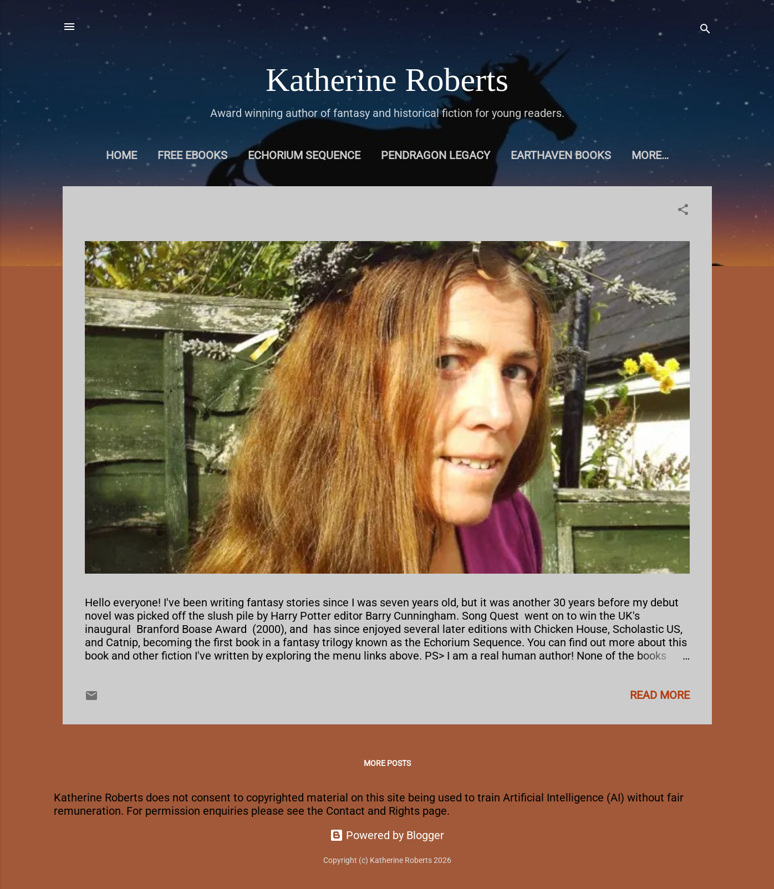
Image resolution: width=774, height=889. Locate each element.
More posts (387, 763)
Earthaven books (561, 155)
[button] (683, 211)
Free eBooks (192, 155)
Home (121, 155)
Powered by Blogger (387, 835)
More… (650, 155)
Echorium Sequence (304, 155)
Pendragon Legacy (435, 155)
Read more (660, 695)
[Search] (705, 30)
